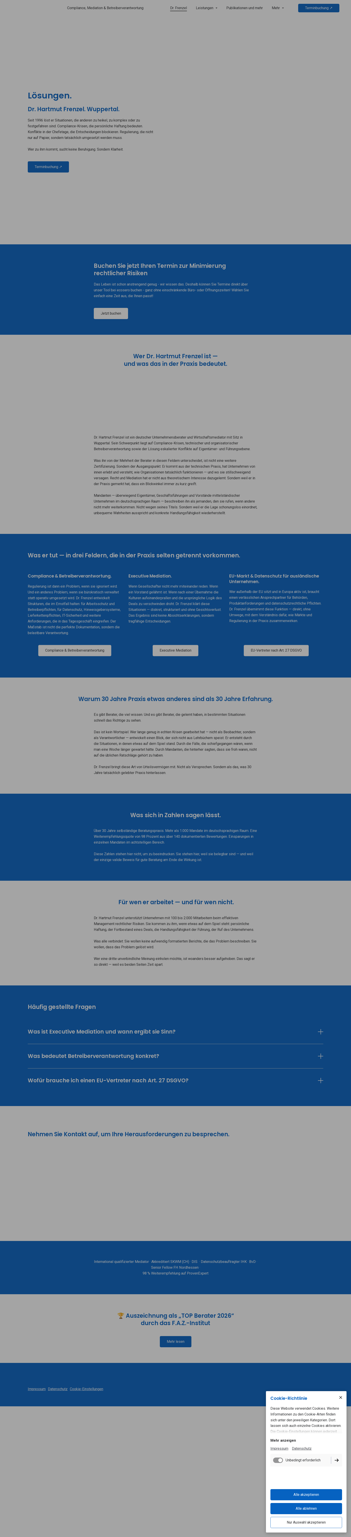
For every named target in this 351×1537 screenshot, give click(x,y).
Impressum (279, 1450)
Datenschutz (302, 1450)
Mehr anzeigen (283, 1442)
